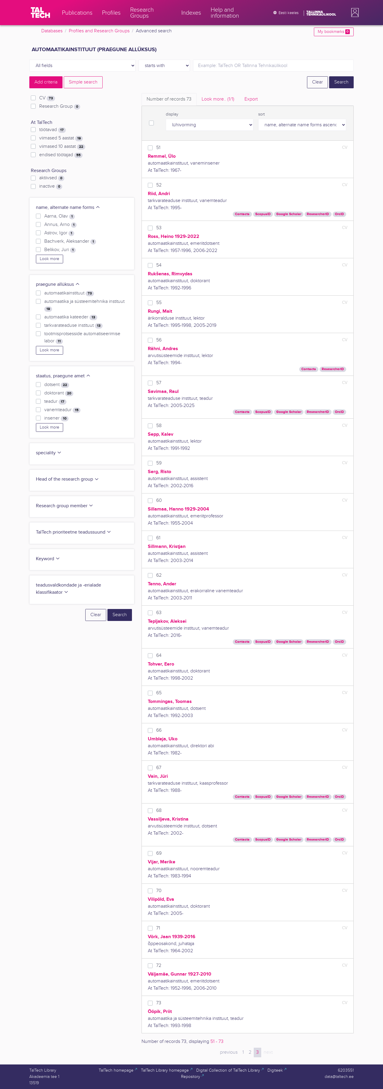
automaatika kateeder (70, 317)
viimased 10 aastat (62, 147)
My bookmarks (334, 31)
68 (159, 810)
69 (159, 853)
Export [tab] (251, 99)
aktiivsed (51, 178)
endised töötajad (61, 155)
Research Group (59, 107)
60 (159, 500)
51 (158, 148)
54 (159, 265)
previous (229, 1052)
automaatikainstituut (69, 293)
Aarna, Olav (59, 216)
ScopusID (263, 214)
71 (158, 928)
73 (158, 1003)
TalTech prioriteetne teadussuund (73, 532)
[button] (354, 12)
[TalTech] (40, 12)
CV (47, 98)
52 (159, 185)
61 (158, 538)
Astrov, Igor (59, 233)
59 (159, 463)
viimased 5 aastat (61, 138)
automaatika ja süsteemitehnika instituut (84, 305)
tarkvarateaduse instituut (73, 326)
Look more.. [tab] (218, 99)
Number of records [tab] (169, 99)
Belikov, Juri (60, 250)
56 (159, 340)
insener (56, 418)
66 (159, 730)
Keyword (48, 559)
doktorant (58, 393)
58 (159, 426)
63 (159, 613)
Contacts (242, 214)
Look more (49, 258)
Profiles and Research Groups (99, 31)
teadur (55, 402)
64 (159, 655)
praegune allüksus (58, 284)
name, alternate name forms (68, 207)
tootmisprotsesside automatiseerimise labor (82, 337)
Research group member (64, 506)
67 (158, 768)
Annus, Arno (60, 225)
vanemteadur (62, 410)
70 (159, 891)
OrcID (339, 214)
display (172, 114)
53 (159, 228)
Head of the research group (67, 479)
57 (158, 383)
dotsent (56, 385)
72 (158, 965)
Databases (52, 31)
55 (159, 303)
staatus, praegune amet (63, 376)
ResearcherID (318, 214)
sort (261, 114)
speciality (49, 453)
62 (159, 575)
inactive (50, 186)
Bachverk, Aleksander (70, 241)
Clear (317, 82)
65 (159, 693)
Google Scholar (288, 214)
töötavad (52, 130)
